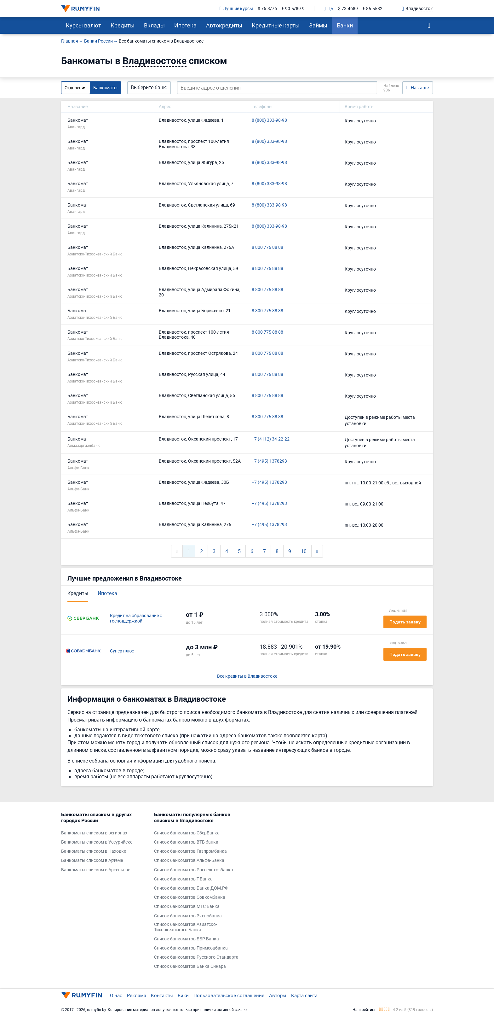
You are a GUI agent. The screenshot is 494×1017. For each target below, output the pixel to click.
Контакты (162, 995)
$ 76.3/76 (267, 8)
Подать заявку (405, 621)
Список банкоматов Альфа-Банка (189, 860)
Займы (318, 25)
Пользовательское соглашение (228, 995)
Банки (345, 25)
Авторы (277, 995)
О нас (116, 995)
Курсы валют (83, 25)
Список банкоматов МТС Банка (187, 906)
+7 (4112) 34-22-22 (271, 439)
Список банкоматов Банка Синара (190, 966)
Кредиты (123, 25)
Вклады (154, 25)
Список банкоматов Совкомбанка (189, 897)
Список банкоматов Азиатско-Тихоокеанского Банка (185, 927)
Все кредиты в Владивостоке (247, 676)
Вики (183, 995)
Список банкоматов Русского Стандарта (196, 957)
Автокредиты (224, 25)
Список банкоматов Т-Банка (183, 879)
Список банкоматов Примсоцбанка (191, 948)
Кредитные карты (276, 25)
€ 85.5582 (372, 8)
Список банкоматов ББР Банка (186, 939)
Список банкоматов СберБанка (187, 833)
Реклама (136, 995)
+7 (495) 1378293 (269, 461)
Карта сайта (304, 995)
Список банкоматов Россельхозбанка (193, 870)
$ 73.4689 (348, 8)
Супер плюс (122, 651)
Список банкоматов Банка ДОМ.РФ (191, 888)
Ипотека (185, 25)
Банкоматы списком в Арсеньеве (95, 870)
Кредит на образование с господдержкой (136, 618)
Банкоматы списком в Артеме (92, 860)
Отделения (76, 88)
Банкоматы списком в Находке (93, 851)
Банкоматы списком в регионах (94, 833)
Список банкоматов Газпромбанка (190, 851)
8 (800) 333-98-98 (269, 120)
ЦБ (328, 9)
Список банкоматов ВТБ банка (186, 842)
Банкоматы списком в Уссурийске (96, 842)
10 (304, 551)
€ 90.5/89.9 (293, 8)
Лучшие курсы (236, 8)
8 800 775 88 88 (267, 247)
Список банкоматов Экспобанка (188, 916)
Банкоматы (105, 88)
